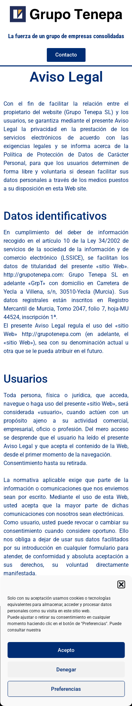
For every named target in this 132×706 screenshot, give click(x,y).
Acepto (66, 650)
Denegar (66, 669)
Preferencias (66, 689)
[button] (121, 584)
